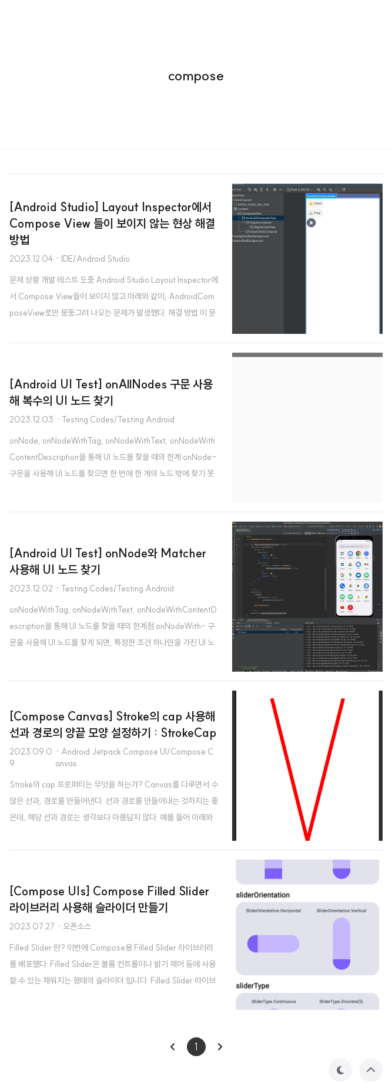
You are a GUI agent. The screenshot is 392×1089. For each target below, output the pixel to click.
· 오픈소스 (74, 926)
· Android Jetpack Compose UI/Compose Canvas (134, 757)
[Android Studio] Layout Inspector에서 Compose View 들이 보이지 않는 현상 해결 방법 (112, 223)
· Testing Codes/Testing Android (115, 419)
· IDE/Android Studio (92, 258)
